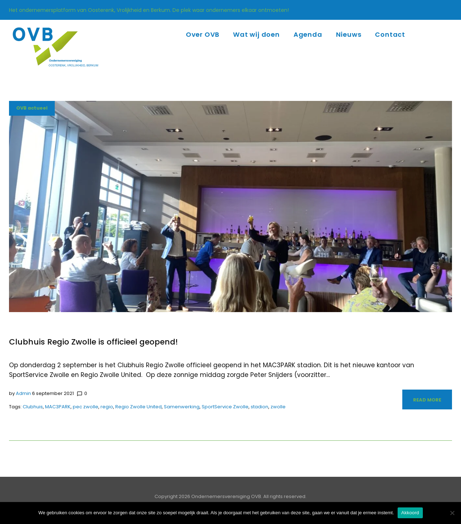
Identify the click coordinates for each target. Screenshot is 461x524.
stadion (259, 406)
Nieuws (349, 34)
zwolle (278, 406)
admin (23, 393)
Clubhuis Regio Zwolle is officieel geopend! (93, 341)
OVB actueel (32, 108)
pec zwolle (85, 406)
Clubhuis (33, 406)
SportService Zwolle (225, 406)
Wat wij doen (256, 34)
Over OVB (202, 34)
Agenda (308, 34)
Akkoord (410, 512)
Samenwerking (182, 406)
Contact (390, 34)
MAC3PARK (58, 406)
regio (106, 406)
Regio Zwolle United (138, 406)
